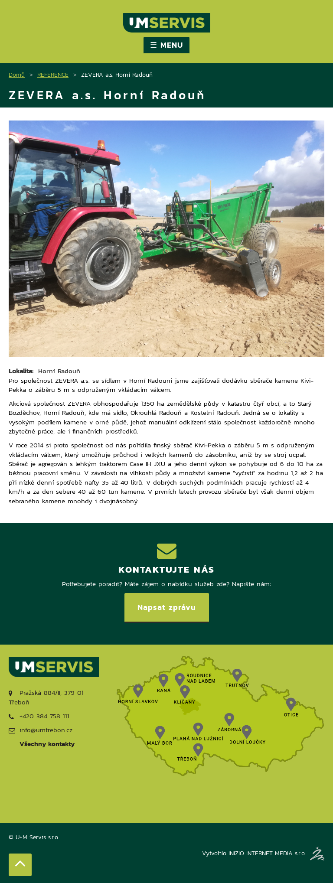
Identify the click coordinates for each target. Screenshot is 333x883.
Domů (17, 74)
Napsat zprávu (166, 607)
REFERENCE (53, 74)
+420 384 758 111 (39, 716)
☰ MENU (166, 45)
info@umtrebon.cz (40, 730)
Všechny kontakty (47, 744)
